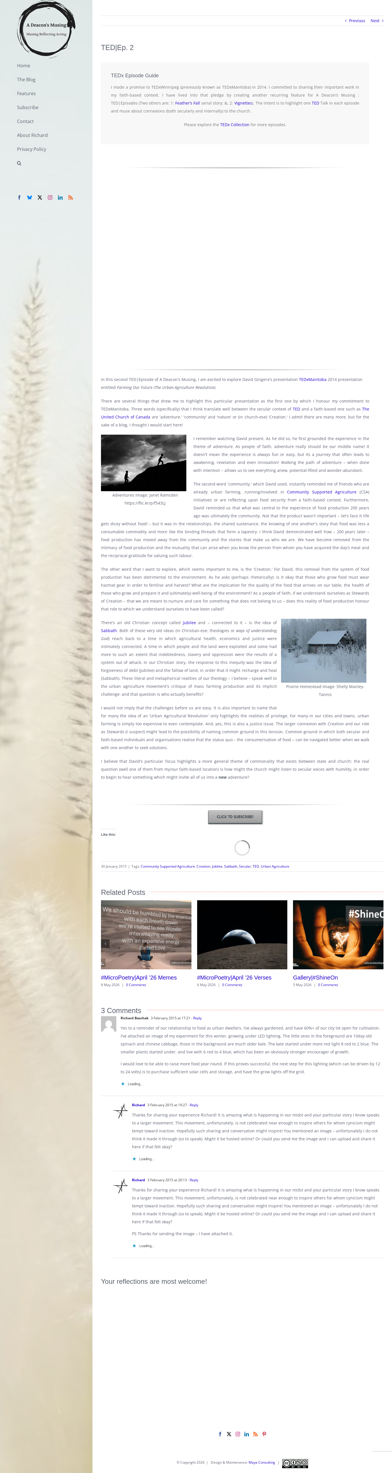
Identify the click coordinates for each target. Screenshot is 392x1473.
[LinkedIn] (246, 1434)
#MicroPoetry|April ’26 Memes (139, 977)
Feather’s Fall (187, 103)
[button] (46, 163)
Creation (203, 866)
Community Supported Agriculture (321, 492)
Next (375, 20)
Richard (138, 1105)
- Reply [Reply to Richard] (192, 1105)
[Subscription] (235, 817)
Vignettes (243, 103)
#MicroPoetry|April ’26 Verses (234, 977)
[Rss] (255, 1434)
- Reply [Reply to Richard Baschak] (196, 1018)
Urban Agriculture (275, 866)
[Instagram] (238, 1434)
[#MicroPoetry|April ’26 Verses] (242, 903)
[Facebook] (220, 1434)
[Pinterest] (264, 1434)
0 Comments (136, 984)
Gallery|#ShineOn (315, 977)
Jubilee (189, 622)
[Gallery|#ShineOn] (338, 903)
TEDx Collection (234, 124)
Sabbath (109, 630)
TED (315, 103)
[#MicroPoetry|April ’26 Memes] (146, 903)
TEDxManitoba (312, 379)
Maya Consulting (262, 1462)
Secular (245, 866)
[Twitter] (229, 1434)
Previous (357, 20)
